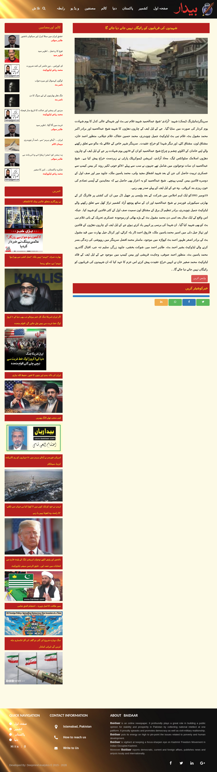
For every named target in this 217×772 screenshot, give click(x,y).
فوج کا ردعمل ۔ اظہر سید (50, 51)
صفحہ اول (160, 8)
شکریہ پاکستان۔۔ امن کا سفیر (48, 169)
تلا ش (39, 8)
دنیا (114, 8)
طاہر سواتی (57, 40)
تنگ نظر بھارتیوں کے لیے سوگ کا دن (46, 95)
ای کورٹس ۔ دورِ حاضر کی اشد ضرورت (44, 66)
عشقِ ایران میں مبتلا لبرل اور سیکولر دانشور (42, 36)
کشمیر (143, 8)
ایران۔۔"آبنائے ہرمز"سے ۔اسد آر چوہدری (43, 140)
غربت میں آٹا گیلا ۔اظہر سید (49, 125)
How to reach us (74, 737)
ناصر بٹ (59, 85)
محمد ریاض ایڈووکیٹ (53, 70)
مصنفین (90, 8)
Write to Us (71, 748)
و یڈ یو (75, 8)
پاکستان (127, 8)
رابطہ (61, 8)
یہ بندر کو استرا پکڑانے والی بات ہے (42, 155)
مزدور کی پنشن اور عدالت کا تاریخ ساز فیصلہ (41, 110)
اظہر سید (58, 55)
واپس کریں (199, 278)
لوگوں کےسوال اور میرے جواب (49, 80)
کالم (104, 8)
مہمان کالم (57, 144)
